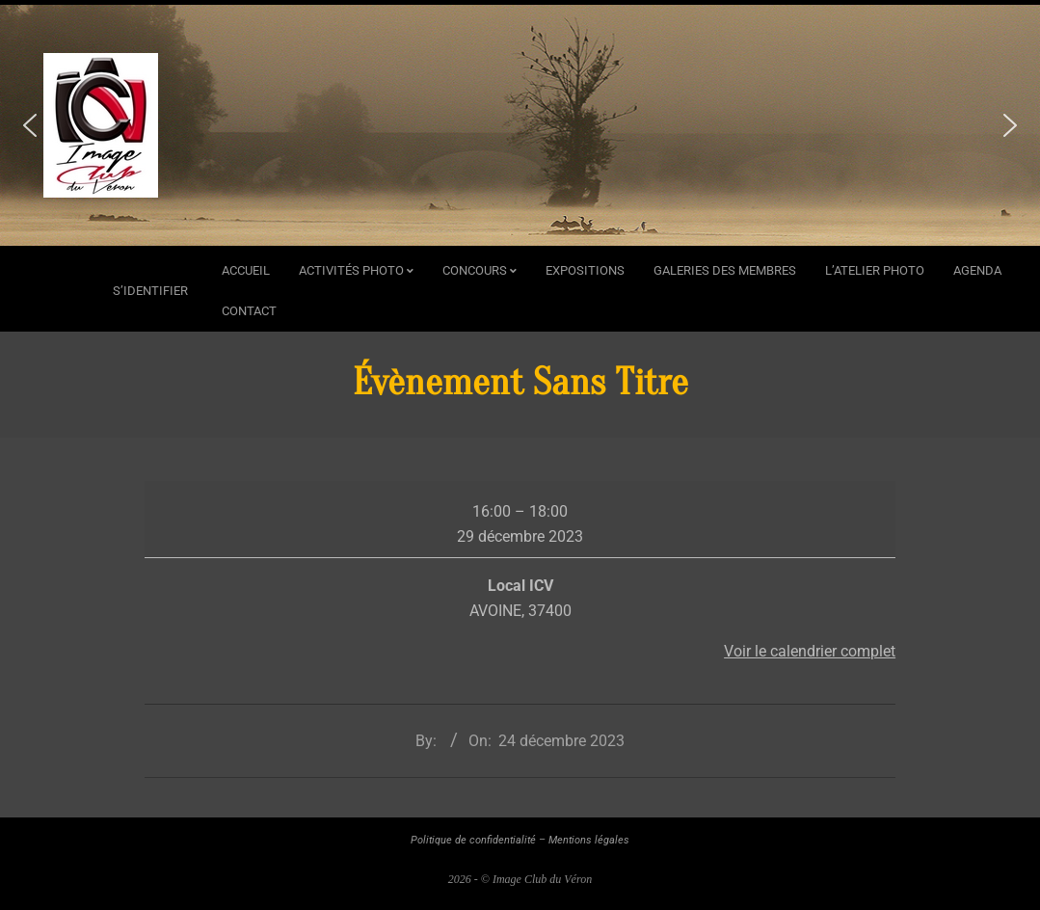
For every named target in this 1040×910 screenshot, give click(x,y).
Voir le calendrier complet (809, 651)
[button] (29, 125)
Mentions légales (588, 840)
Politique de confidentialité (473, 840)
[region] (520, 125)
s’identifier (150, 290)
